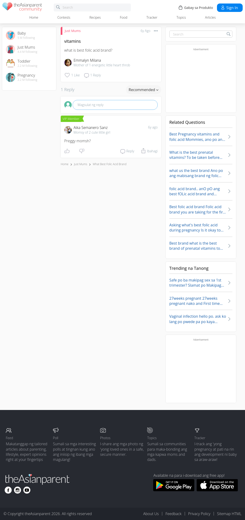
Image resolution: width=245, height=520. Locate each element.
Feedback (173, 513)
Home (33, 17)
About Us (151, 513)
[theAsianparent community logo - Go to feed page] (22, 7)
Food (123, 17)
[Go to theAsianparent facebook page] (8, 490)
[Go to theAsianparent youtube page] (26, 490)
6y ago (153, 127)
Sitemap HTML (229, 513)
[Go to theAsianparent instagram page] (17, 490)
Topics (181, 17)
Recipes (95, 17)
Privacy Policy (199, 513)
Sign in (229, 7)
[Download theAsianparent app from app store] (217, 489)
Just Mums (73, 30)
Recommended (143, 89)
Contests (63, 17)
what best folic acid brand (109, 164)
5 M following (26, 38)
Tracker (151, 17)
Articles (210, 17)
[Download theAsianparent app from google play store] (173, 489)
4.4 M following (27, 52)
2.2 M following (27, 66)
